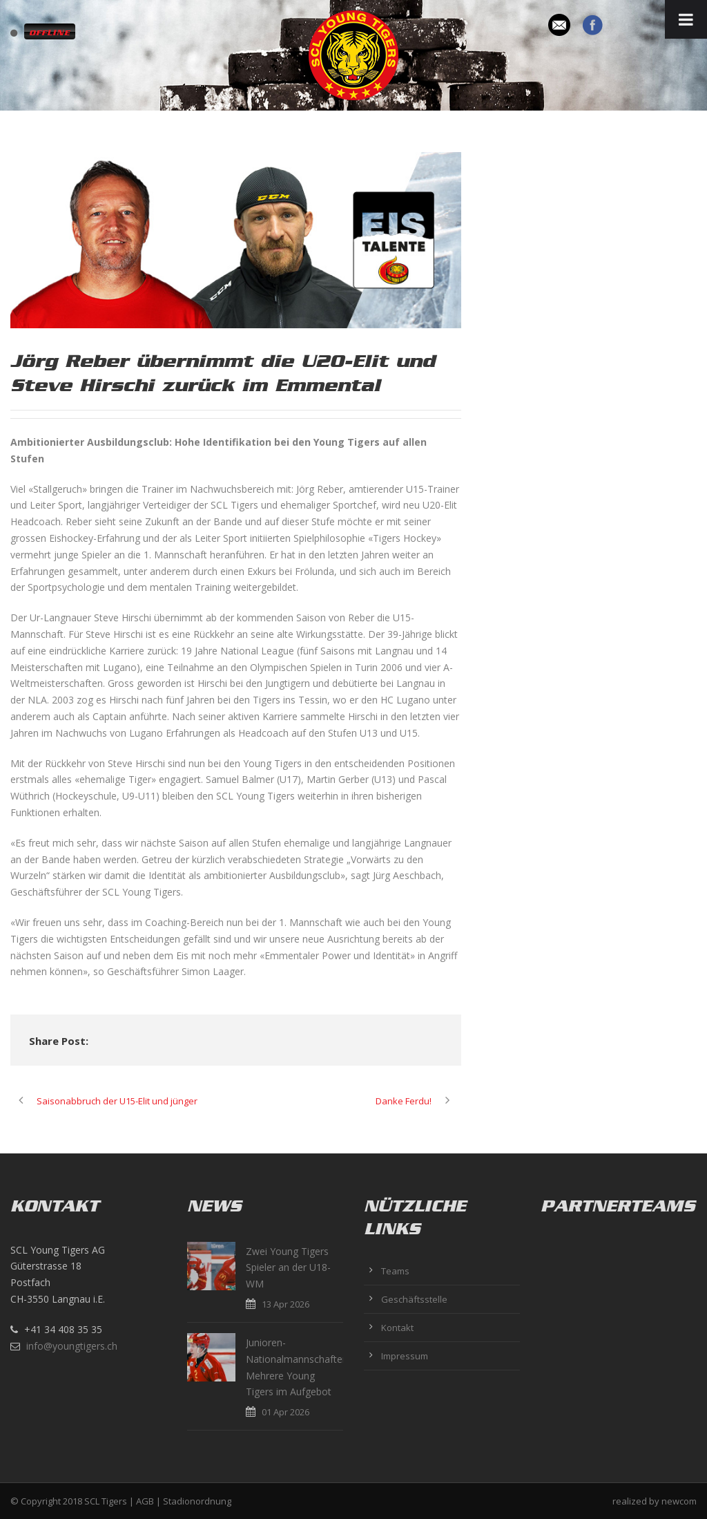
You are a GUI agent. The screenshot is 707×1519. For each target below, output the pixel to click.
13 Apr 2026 (285, 1304)
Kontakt (397, 1327)
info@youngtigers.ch (71, 1345)
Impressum (404, 1356)
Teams (395, 1271)
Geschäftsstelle (414, 1299)
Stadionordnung (197, 1501)
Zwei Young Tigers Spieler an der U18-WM (288, 1268)
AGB (145, 1501)
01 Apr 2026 (285, 1412)
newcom (679, 1501)
